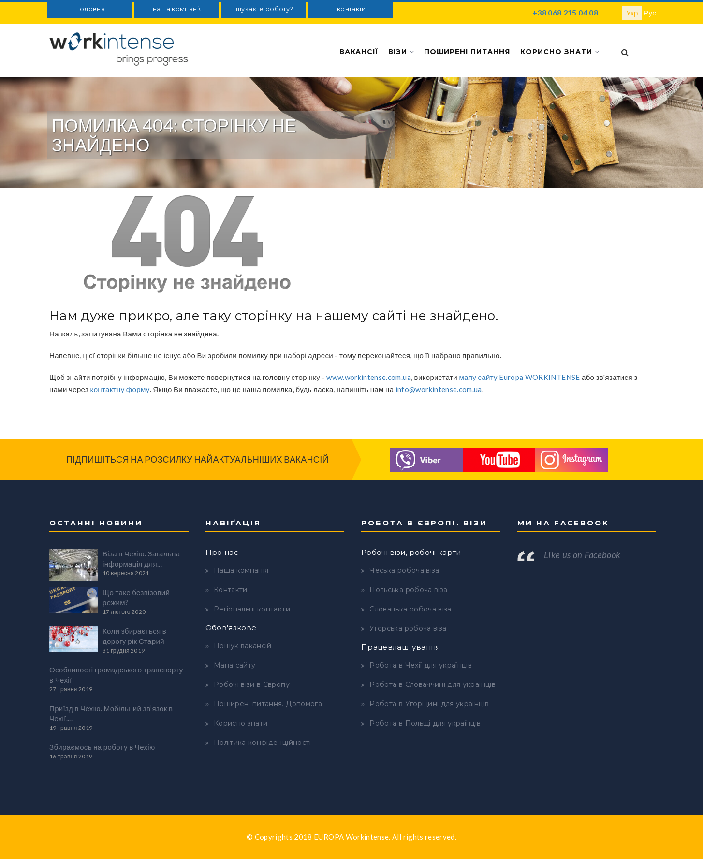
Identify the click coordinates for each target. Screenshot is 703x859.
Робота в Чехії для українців (420, 665)
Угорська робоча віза (407, 628)
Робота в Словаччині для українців (432, 684)
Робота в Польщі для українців (425, 723)
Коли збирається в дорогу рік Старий (134, 635)
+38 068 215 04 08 (565, 12)
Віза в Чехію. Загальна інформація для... (141, 558)
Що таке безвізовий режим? (136, 597)
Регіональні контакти (252, 609)
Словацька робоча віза (410, 609)
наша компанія (178, 9)
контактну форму (120, 389)
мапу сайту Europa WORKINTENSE (519, 377)
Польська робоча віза (408, 589)
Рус (650, 12)
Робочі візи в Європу (252, 684)
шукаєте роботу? (264, 9)
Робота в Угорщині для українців (429, 703)
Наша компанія (241, 570)
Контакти (231, 589)
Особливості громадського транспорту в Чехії (116, 674)
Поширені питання (467, 51)
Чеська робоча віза (404, 570)
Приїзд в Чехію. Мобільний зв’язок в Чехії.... (111, 713)
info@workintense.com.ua (438, 389)
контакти (351, 9)
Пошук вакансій (243, 645)
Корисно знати (560, 51)
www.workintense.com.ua (368, 377)
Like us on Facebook (582, 555)
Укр (632, 12)
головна (90, 9)
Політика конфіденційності (262, 742)
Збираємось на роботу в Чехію (102, 747)
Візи (401, 51)
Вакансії (358, 51)
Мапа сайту (235, 665)
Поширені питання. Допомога (268, 703)
